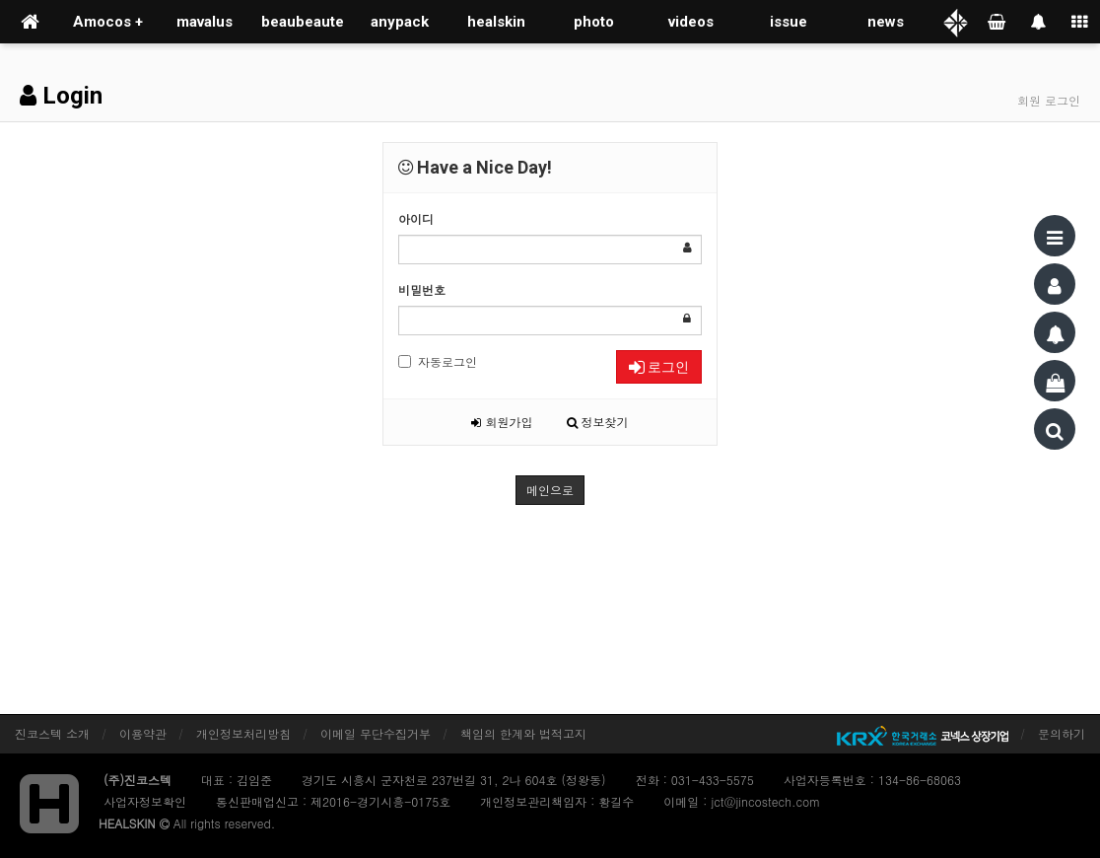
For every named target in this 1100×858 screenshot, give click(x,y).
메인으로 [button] (550, 489)
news (885, 22)
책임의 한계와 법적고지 (523, 733)
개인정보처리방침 (243, 733)
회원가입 (501, 421)
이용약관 (143, 733)
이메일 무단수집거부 (375, 733)
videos (691, 22)
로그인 (659, 367)
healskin (496, 22)
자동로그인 (437, 361)
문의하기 (1061, 733)
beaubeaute (302, 22)
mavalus (204, 22)
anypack (400, 22)
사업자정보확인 (144, 801)
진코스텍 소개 (52, 733)
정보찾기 (598, 421)
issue (788, 22)
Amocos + (108, 22)
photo (594, 22)
